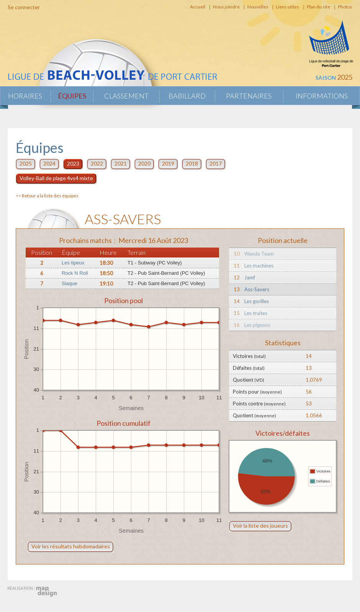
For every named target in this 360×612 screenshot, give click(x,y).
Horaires (25, 96)
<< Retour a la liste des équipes (47, 196)
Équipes (72, 96)
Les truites (255, 313)
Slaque (69, 283)
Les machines (258, 266)
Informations (322, 96)
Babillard (187, 96)
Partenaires (249, 96)
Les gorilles (256, 301)
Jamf (249, 277)
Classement (126, 96)
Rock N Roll (75, 273)
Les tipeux (73, 263)
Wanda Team (259, 254)
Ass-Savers (256, 289)
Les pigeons (257, 325)
